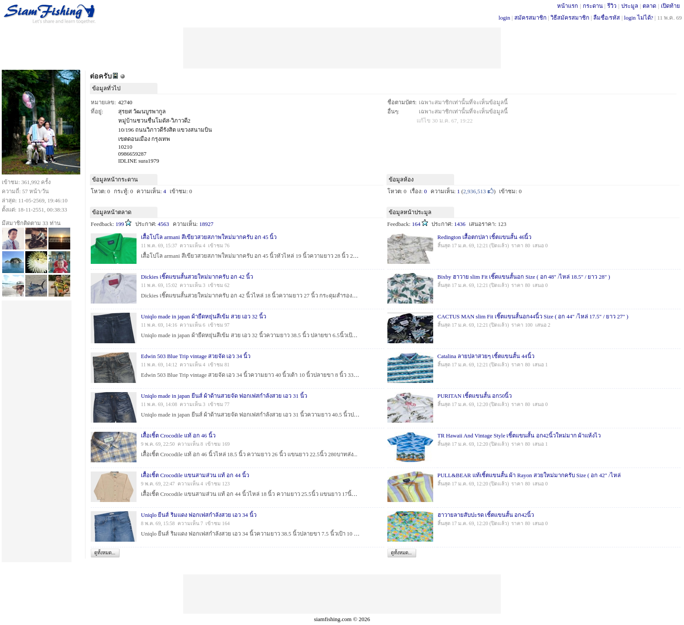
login (504, 17)
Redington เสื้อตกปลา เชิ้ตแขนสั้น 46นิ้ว (485, 237)
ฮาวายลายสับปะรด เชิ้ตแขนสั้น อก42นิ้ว (486, 515)
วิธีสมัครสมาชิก (570, 17)
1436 (459, 224)
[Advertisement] (342, 47)
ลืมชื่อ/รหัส (606, 17)
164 (416, 224)
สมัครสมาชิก (530, 17)
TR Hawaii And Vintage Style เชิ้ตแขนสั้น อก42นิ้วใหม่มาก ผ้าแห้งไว (519, 435)
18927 (206, 224)
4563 (163, 224)
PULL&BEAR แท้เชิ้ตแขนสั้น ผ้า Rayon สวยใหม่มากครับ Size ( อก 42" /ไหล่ (529, 475)
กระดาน (593, 6)
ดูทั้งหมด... (104, 552)
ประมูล (629, 6)
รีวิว (611, 6)
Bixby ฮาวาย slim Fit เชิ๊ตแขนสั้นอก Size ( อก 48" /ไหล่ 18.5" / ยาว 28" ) (524, 276)
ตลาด (649, 6)
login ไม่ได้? (638, 17)
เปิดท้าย (670, 6)
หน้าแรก (567, 6)
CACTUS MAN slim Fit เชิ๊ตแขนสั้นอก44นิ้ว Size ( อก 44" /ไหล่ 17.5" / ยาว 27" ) (533, 316)
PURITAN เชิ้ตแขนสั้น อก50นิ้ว (475, 396)
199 (120, 224)
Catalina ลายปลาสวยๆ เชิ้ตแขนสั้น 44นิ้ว (486, 356)
